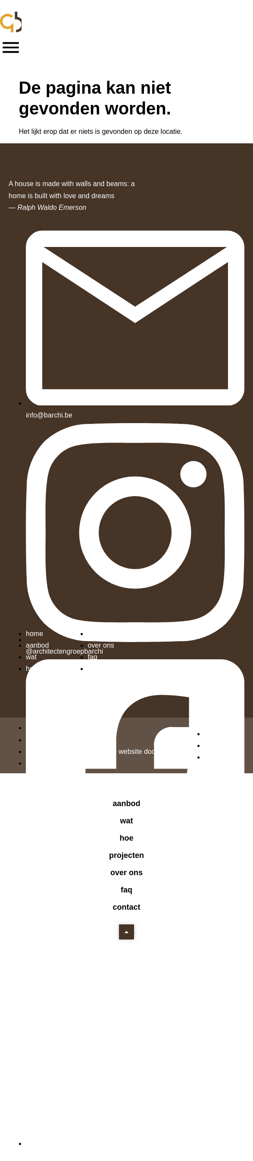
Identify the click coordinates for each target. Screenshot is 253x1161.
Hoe (126, 838)
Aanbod (126, 803)
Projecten (126, 855)
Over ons (126, 872)
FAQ (126, 890)
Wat (126, 820)
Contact (126, 907)
